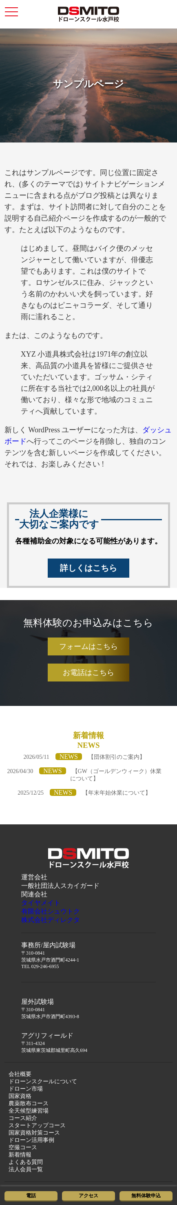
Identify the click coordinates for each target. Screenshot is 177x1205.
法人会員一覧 (26, 1169)
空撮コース (23, 1147)
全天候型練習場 (29, 1111)
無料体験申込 (146, 1195)
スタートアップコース (37, 1125)
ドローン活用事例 (31, 1140)
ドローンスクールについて (43, 1081)
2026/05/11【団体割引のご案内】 (84, 757)
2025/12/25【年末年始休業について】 (84, 793)
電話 (31, 1195)
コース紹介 (23, 1118)
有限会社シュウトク (50, 911)
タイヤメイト (40, 902)
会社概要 (20, 1074)
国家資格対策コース (34, 1133)
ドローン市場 (26, 1089)
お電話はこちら (88, 672)
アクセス (88, 1195)
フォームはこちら (88, 646)
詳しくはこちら (88, 567)
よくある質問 (26, 1162)
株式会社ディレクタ (50, 919)
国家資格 (20, 1096)
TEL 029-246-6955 (40, 966)
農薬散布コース (29, 1103)
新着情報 (20, 1155)
